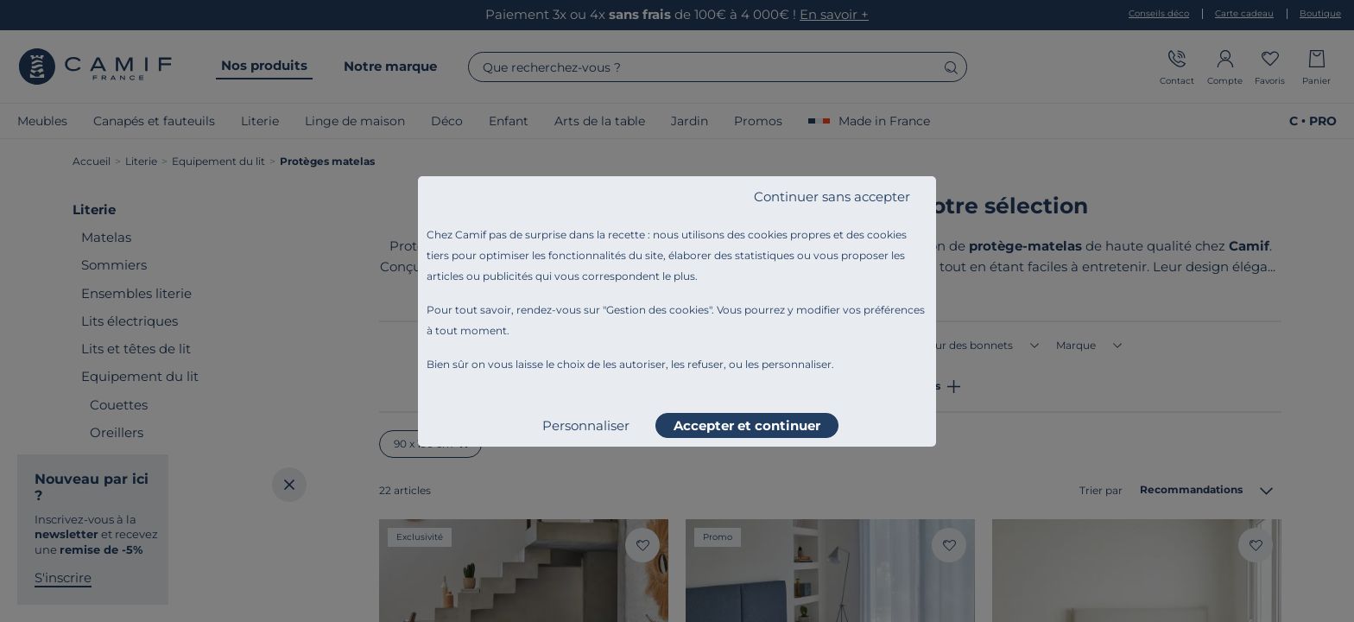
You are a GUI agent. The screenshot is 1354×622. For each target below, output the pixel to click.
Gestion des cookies (657, 309)
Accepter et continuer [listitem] (747, 425)
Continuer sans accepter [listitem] (832, 196)
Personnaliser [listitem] (586, 425)
